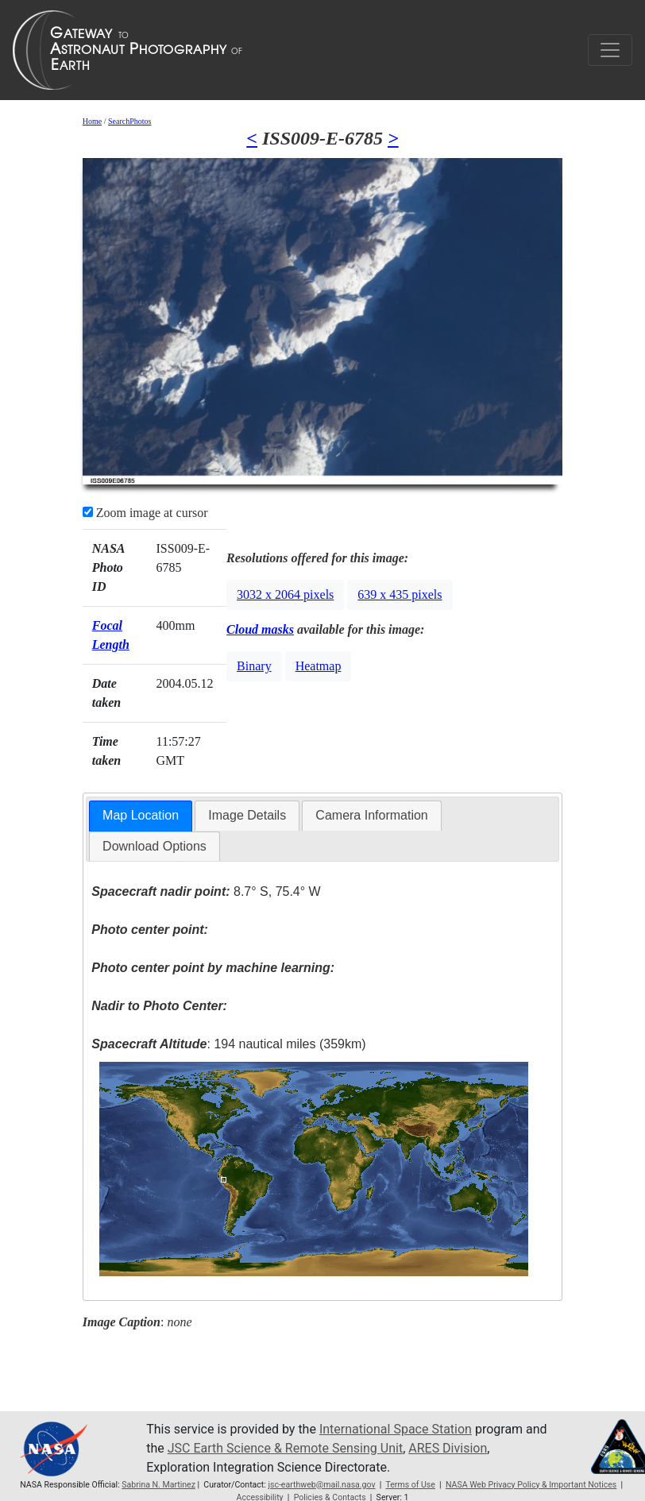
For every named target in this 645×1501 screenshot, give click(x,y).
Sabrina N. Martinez (158, 1485)
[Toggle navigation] (610, 50)
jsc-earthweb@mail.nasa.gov (321, 1485)
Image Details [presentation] (247, 815)
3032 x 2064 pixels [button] (285, 594)
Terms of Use (410, 1485)
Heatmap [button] (318, 666)
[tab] (140, 816)
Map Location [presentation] (140, 815)
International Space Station (395, 1429)
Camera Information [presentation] (371, 815)
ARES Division (447, 1448)
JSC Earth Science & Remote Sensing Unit (285, 1448)
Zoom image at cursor (145, 512)
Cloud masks (260, 629)
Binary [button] (254, 666)
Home (92, 121)
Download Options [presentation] (154, 846)
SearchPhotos (129, 121)
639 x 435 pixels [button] (399, 594)
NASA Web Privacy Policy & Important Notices (531, 1485)
